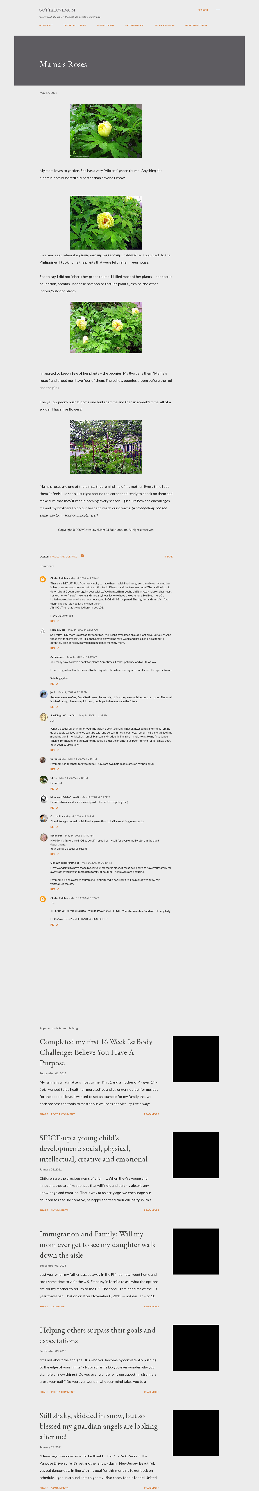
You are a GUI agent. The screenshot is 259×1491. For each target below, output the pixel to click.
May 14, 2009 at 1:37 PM (93, 715)
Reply (54, 621)
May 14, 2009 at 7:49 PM (79, 816)
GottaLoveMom (57, 10)
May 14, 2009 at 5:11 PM (82, 758)
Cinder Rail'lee (59, 578)
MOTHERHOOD (134, 25)
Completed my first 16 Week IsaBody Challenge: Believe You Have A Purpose (96, 1052)
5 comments (59, 1210)
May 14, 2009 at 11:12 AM (82, 656)
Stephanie (56, 835)
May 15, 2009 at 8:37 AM (85, 898)
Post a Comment (63, 1114)
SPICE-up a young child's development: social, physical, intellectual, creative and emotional (93, 1148)
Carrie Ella (56, 816)
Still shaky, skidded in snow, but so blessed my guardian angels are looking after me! (99, 1425)
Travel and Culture (63, 556)
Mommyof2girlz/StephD (64, 797)
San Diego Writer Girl (63, 715)
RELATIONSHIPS (164, 25)
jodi (52, 692)
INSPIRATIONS (105, 25)
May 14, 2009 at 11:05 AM (83, 629)
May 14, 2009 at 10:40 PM (97, 862)
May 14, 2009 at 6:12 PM (73, 777)
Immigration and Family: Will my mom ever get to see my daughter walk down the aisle (98, 1244)
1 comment (59, 1306)
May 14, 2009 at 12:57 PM (73, 692)
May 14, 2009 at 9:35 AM (85, 578)
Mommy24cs (57, 629)
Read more (151, 1114)
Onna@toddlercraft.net (64, 862)
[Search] (203, 10)
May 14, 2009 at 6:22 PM (96, 797)
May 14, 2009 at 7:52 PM (79, 835)
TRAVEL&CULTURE (74, 25)
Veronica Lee (58, 758)
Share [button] (168, 556)
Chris (53, 777)
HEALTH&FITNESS (196, 25)
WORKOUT (46, 25)
